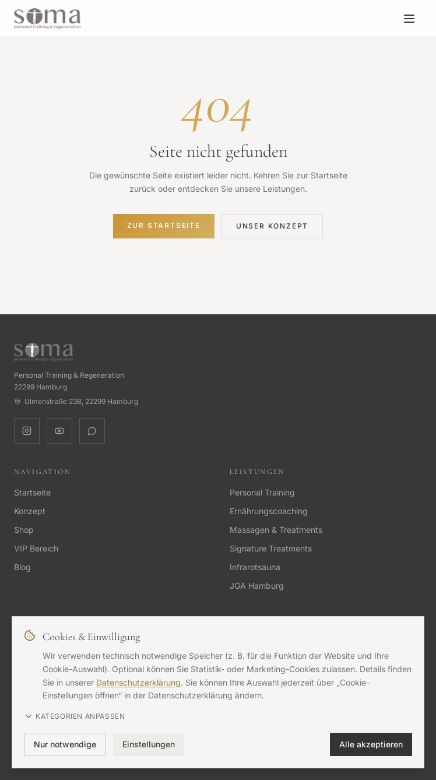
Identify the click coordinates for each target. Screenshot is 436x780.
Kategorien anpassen (74, 716)
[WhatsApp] (92, 431)
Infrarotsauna (255, 567)
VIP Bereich (36, 548)
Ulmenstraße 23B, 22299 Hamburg (76, 401)
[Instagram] (27, 431)
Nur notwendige (65, 744)
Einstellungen (148, 744)
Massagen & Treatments (276, 530)
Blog (22, 567)
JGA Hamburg (257, 586)
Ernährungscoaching (269, 511)
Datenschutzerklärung (138, 682)
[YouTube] (59, 431)
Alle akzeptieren (371, 744)
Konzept (29, 511)
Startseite (32, 492)
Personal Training (262, 492)
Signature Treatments (271, 548)
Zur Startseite (164, 225)
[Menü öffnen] (409, 18)
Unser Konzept (272, 226)
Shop (24, 530)
